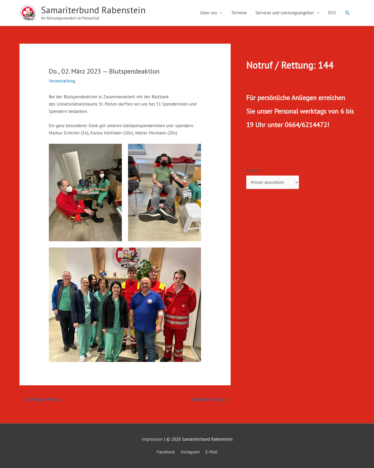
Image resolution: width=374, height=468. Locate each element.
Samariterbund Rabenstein (93, 10)
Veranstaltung (62, 81)
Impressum (152, 439)
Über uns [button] (208, 13)
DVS (332, 13)
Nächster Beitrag (211, 399)
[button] (347, 13)
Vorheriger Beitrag (40, 399)
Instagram (190, 452)
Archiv (253, 170)
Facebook (166, 452)
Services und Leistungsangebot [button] (285, 13)
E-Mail (211, 452)
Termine (239, 13)
